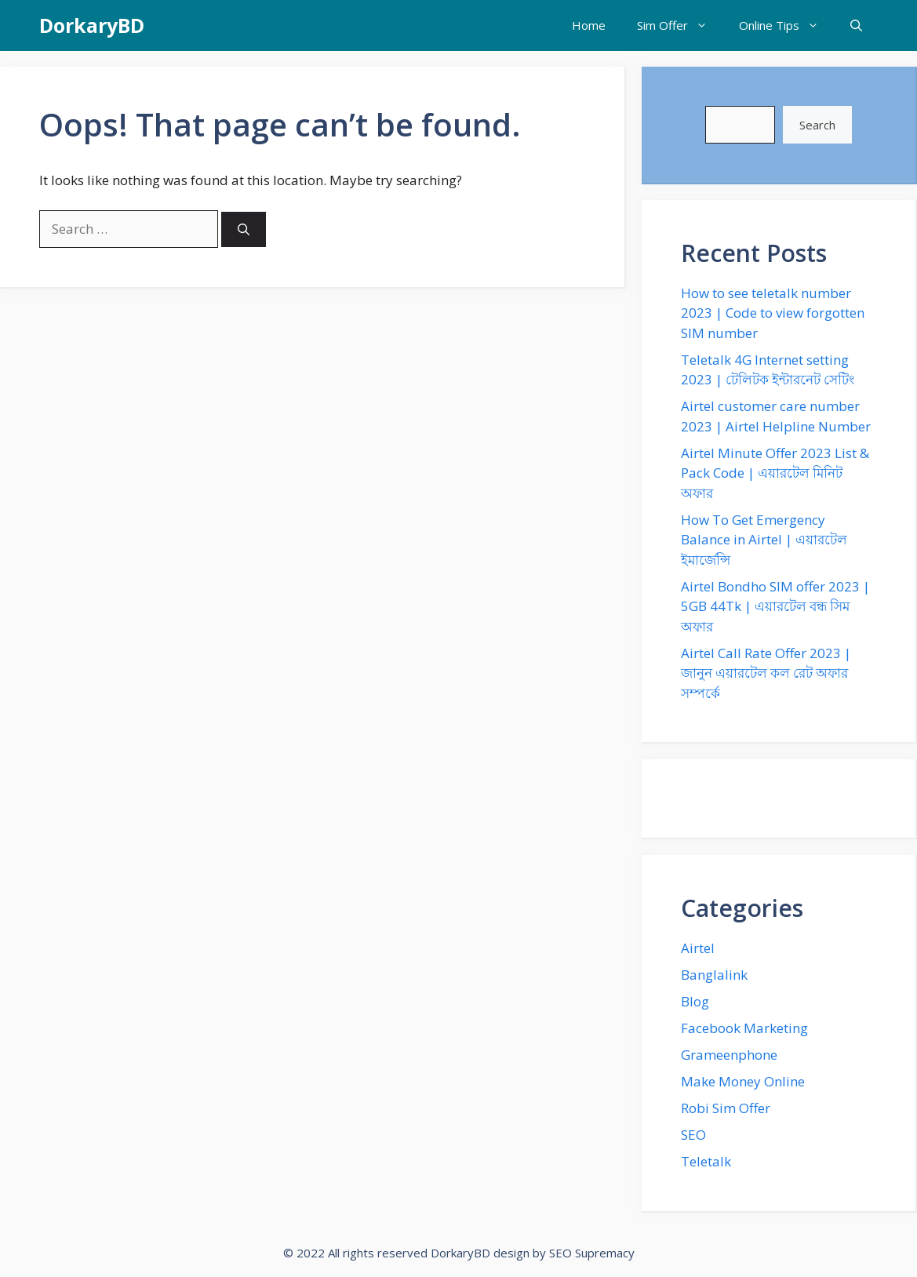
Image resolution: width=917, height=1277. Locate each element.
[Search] (243, 229)
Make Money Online (743, 1081)
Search (817, 125)
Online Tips (787, 25)
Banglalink (714, 975)
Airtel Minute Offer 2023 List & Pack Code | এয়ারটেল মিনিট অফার (775, 473)
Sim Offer (680, 25)
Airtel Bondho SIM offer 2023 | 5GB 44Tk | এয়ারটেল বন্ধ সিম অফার (775, 606)
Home (589, 25)
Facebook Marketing (744, 1028)
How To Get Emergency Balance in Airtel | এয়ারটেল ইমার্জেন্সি (764, 540)
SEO (693, 1135)
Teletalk (706, 1161)
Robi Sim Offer (725, 1108)
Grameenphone (729, 1055)
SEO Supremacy (592, 1253)
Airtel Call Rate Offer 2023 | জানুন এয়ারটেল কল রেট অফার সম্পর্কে (766, 673)
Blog (695, 1001)
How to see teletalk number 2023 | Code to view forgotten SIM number (772, 313)
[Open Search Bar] (856, 25)
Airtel (698, 948)
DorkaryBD (91, 25)
